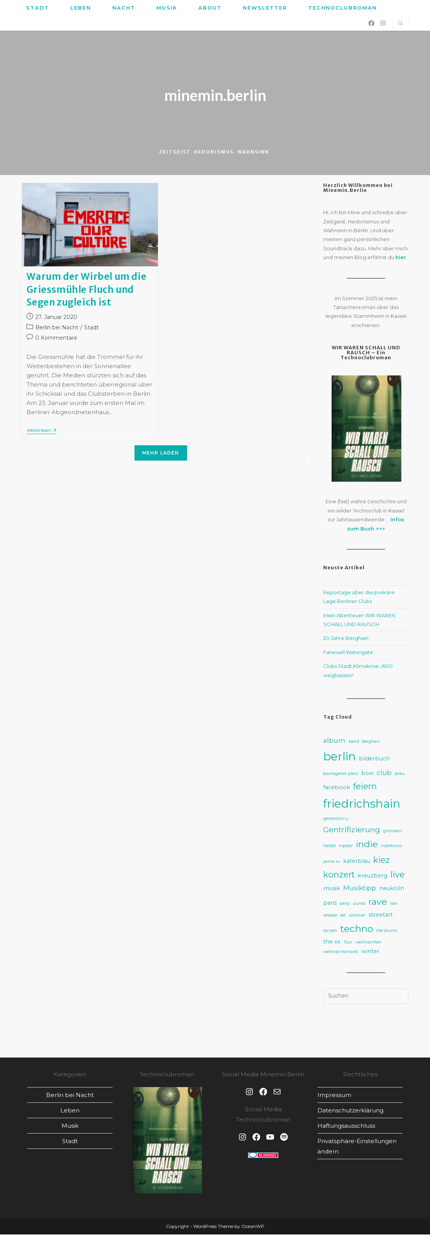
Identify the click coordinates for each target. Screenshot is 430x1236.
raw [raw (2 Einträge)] (393, 904)
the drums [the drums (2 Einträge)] (386, 931)
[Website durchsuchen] (400, 24)
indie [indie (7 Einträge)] (367, 845)
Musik (69, 1127)
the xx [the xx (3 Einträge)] (331, 943)
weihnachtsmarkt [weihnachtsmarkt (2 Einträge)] (340, 953)
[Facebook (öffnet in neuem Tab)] (371, 23)
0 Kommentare (56, 339)
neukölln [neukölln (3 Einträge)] (391, 889)
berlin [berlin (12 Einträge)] (339, 758)
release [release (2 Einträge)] (330, 916)
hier (400, 259)
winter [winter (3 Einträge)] (370, 952)
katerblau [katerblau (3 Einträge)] (356, 862)
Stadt (91, 329)
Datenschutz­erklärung (350, 1111)
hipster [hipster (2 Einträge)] (346, 847)
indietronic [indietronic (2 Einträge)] (391, 847)
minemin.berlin (215, 96)
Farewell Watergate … (350, 654)
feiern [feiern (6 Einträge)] (365, 788)
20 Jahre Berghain (346, 639)
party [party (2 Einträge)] (345, 904)
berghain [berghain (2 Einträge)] (371, 742)
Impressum (334, 1096)
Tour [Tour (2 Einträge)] (348, 943)
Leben (70, 1111)
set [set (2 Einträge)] (343, 916)
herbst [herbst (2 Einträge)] (329, 847)
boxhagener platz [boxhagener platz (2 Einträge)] (340, 775)
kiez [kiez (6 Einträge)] (381, 861)
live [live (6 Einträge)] (397, 876)
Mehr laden (160, 454)
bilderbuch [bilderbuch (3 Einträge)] (374, 760)
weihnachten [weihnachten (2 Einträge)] (368, 943)
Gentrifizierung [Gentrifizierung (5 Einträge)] (351, 831)
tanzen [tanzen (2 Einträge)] (330, 931)
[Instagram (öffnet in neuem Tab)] (382, 23)
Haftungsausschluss (346, 1127)
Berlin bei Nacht (56, 329)
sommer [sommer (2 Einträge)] (357, 916)
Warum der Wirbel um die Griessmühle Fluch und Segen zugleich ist (86, 291)
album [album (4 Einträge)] (334, 742)
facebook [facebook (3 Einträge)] (336, 788)
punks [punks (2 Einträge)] (359, 904)
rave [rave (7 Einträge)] (378, 903)
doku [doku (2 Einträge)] (400, 775)
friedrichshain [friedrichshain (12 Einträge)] (361, 804)
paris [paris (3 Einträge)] (330, 904)
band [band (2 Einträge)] (354, 742)
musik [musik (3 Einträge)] (331, 889)
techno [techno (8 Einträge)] (356, 929)
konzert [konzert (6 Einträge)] (339, 876)
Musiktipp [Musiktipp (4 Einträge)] (359, 889)
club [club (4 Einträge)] (384, 774)
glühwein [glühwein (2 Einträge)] (392, 832)
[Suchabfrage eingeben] (365, 997)
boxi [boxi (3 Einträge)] (367, 774)
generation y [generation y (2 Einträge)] (335, 820)
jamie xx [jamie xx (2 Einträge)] (331, 862)
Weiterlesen (41, 432)
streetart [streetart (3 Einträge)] (381, 916)
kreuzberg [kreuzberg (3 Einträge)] (372, 877)
